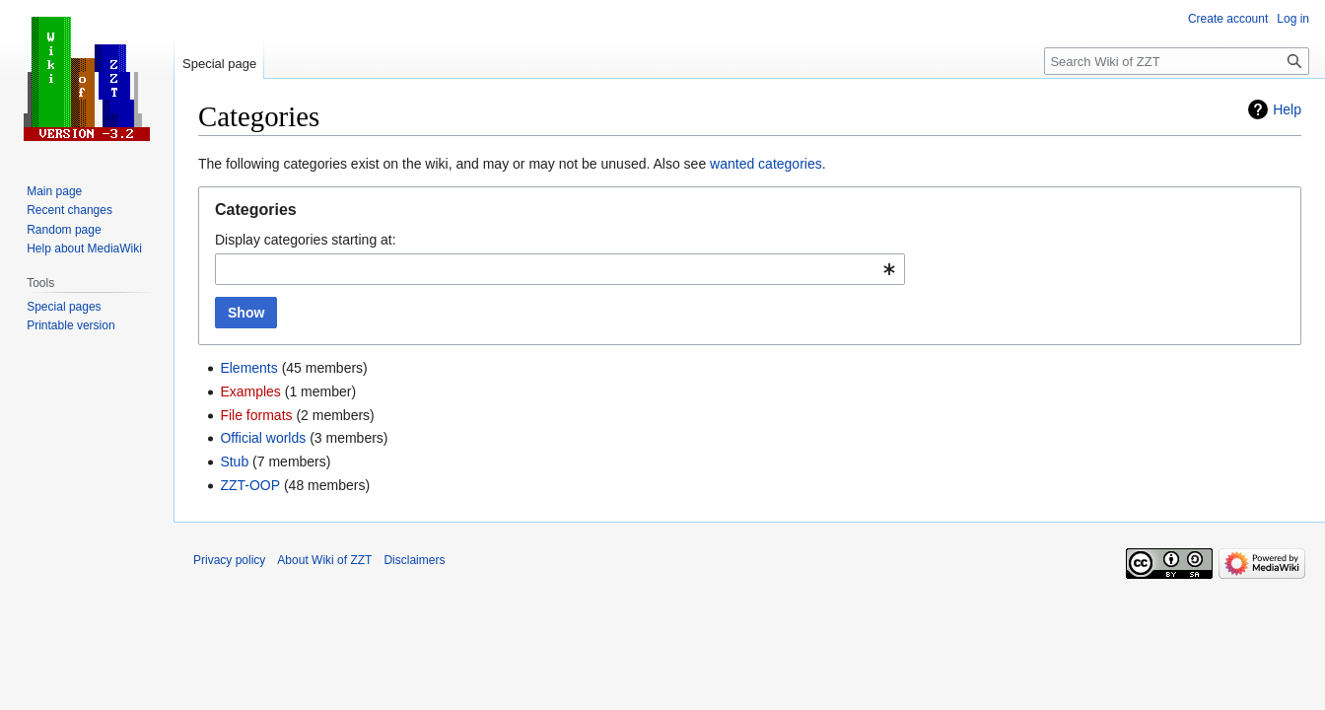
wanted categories (766, 164)
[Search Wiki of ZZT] (1176, 61)
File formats (256, 415)
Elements (248, 368)
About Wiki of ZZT (324, 560)
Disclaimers (414, 560)
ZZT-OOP (250, 485)
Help (1287, 109)
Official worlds (263, 438)
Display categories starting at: (305, 240)
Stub (234, 461)
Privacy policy (229, 560)
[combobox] (560, 269)
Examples (250, 391)
